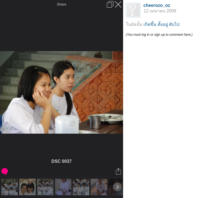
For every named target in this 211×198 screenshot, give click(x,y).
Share (61, 4)
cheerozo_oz (156, 5)
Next (117, 187)
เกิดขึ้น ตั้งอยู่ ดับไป (161, 24)
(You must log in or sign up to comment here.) (159, 35)
